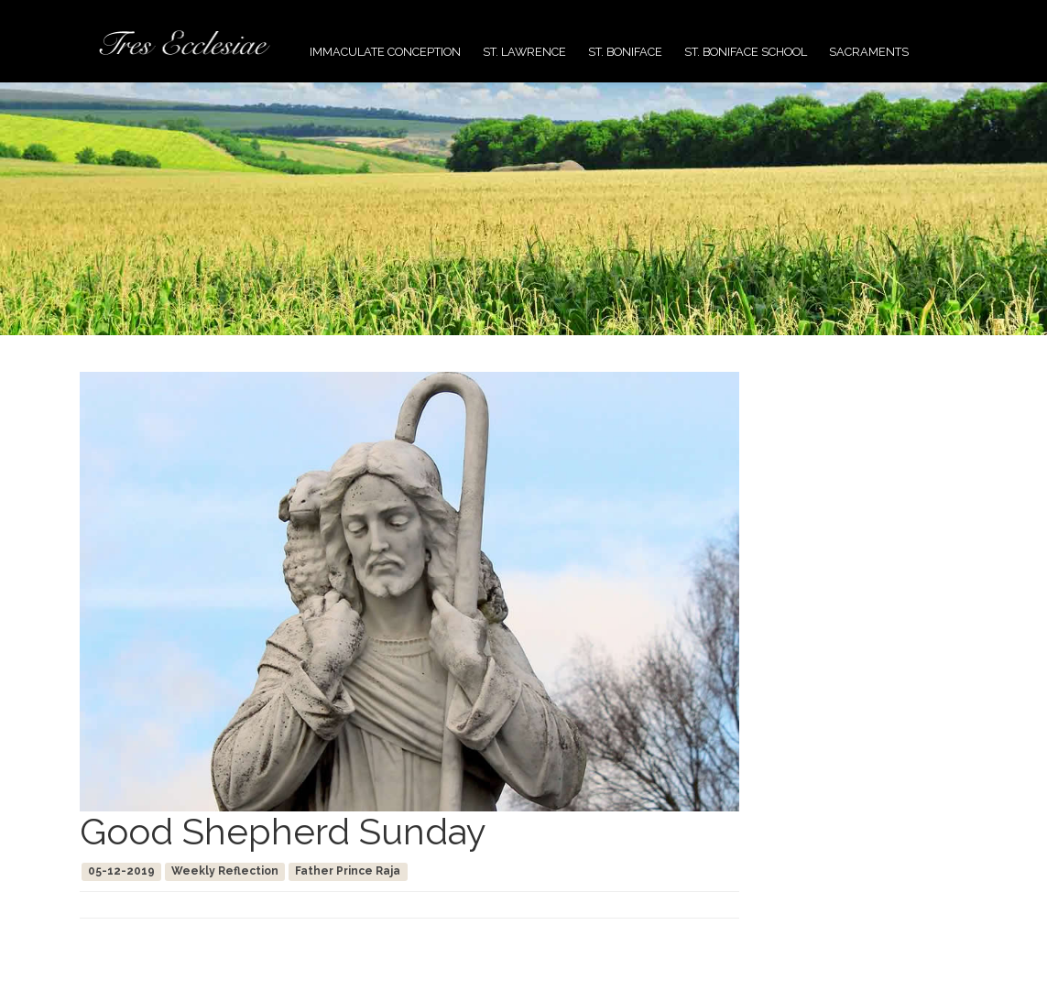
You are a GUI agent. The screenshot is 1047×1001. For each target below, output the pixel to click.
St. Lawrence (524, 52)
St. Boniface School (745, 52)
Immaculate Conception (385, 52)
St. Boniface (625, 52)
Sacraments (869, 52)
